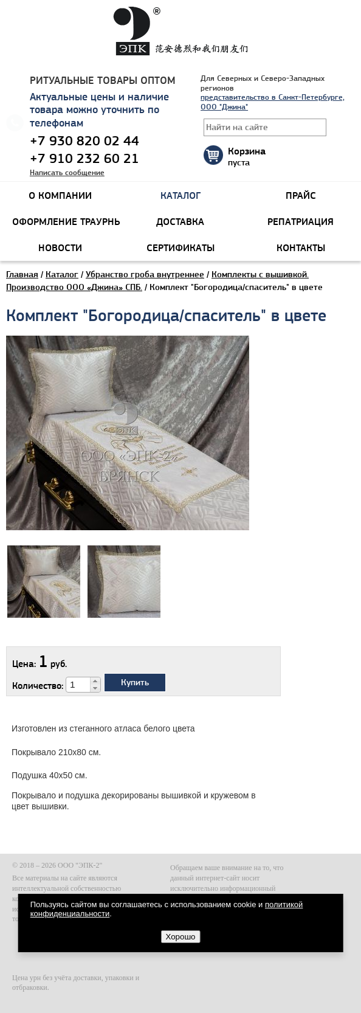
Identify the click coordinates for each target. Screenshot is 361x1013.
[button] (95, 681)
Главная (22, 274)
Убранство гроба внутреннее (145, 274)
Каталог (62, 274)
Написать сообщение (67, 172)
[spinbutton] (78, 684)
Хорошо (180, 936)
